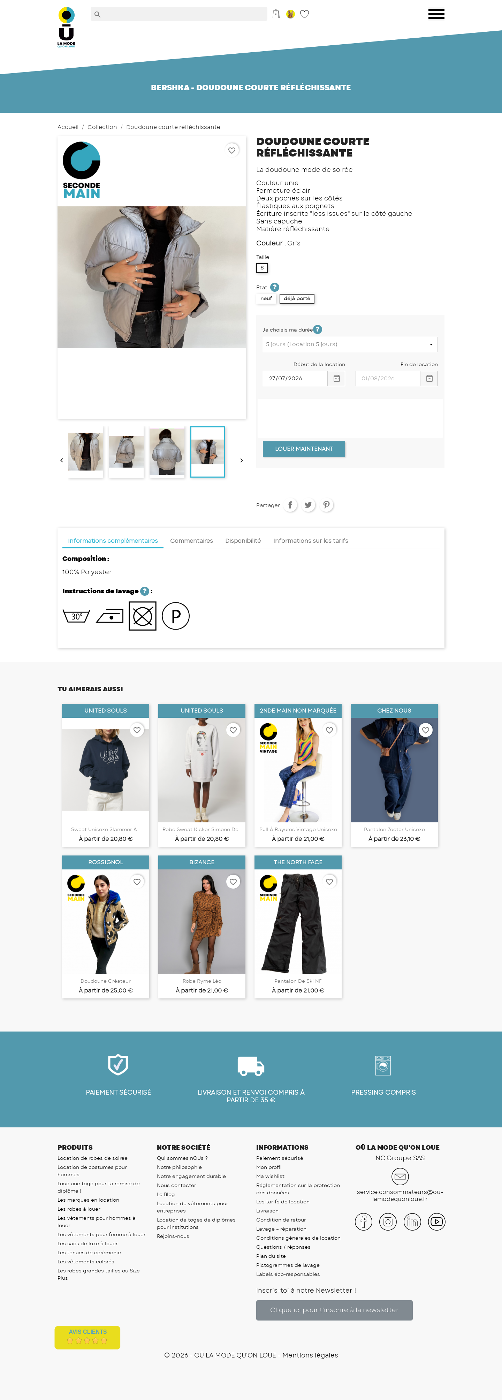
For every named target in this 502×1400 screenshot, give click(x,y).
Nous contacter (176, 1185)
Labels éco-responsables (288, 1274)
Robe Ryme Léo (202, 981)
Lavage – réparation (281, 1229)
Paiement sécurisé (279, 1158)
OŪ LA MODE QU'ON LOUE (235, 1356)
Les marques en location (88, 1200)
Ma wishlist (270, 1176)
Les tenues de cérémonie (89, 1252)
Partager (290, 505)
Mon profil (269, 1167)
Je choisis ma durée (292, 329)
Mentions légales (310, 1356)
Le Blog (166, 1194)
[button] (334, 1310)
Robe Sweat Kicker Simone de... (202, 829)
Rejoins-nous (173, 1236)
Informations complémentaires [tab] (113, 541)
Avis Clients (88, 1332)
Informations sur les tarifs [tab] (310, 541)
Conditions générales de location (298, 1238)
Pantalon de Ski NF (298, 981)
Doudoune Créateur (106, 981)
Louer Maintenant (304, 449)
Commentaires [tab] (191, 541)
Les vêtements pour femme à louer (102, 1234)
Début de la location (319, 364)
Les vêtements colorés (86, 1262)
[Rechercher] (179, 14)
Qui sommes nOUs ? (182, 1158)
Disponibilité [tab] (243, 541)
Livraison (267, 1211)
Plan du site (271, 1256)
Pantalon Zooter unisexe (394, 829)
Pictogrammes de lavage (288, 1265)
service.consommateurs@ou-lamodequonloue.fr (400, 1195)
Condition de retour (281, 1220)
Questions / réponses (283, 1247)
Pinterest (326, 505)
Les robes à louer (79, 1209)
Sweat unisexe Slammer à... (105, 829)
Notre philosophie (179, 1167)
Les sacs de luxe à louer (88, 1243)
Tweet (308, 505)
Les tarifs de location (283, 1202)
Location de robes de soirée (93, 1158)
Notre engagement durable (191, 1176)
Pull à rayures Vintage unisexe (298, 829)
